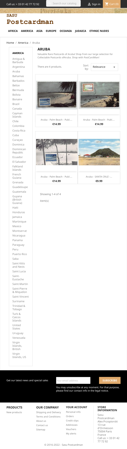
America (27, 31)
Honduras (18, 212)
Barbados (18, 81)
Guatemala (19, 191)
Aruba (16, 71)
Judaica (80, 31)
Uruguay (17, 333)
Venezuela (18, 338)
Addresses (72, 424)
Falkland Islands (17, 168)
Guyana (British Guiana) (17, 200)
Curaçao (17, 140)
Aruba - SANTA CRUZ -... (99, 176)
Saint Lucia (19, 271)
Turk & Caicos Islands (16, 317)
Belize (16, 85)
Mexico (16, 226)
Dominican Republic (19, 150)
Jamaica (17, 217)
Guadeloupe (20, 187)
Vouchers (71, 429)
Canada (17, 108)
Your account (76, 407)
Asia (39, 31)
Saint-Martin (20, 284)
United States (16, 326)
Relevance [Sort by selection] (104, 67)
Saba (15, 259)
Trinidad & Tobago (18, 307)
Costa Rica (18, 130)
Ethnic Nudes (99, 31)
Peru (15, 249)
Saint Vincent (20, 296)
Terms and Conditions (48, 416)
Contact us (42, 425)
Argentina (18, 67)
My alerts (71, 433)
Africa (13, 31)
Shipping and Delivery (48, 412)
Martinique (19, 221)
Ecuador (17, 157)
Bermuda (18, 90)
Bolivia (16, 94)
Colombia (18, 126)
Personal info (73, 411)
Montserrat (19, 231)
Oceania (66, 31)
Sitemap (40, 429)
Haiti (15, 207)
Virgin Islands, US (19, 355)
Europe (51, 31)
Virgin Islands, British (17, 346)
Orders (70, 416)
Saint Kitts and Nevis (18, 265)
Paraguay (18, 245)
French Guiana (16, 176)
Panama (17, 240)
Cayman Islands (17, 115)
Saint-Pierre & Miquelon (19, 290)
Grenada (17, 182)
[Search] (63, 3)
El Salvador (19, 162)
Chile (15, 121)
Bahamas (18, 76)
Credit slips (72, 420)
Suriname (18, 301)
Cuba (15, 135)
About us (41, 420)
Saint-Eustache (18, 277)
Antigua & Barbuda (18, 60)
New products (14, 412)
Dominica (18, 144)
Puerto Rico (19, 254)
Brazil (15, 104)
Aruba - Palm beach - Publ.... (56, 119)
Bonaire (17, 99)
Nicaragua (18, 235)
